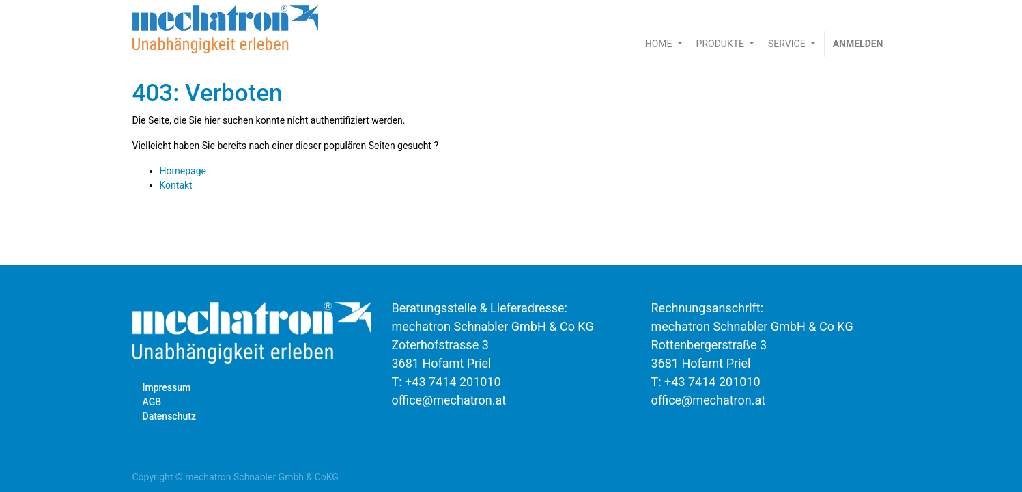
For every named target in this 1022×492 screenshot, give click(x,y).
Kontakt (176, 185)
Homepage (183, 170)
